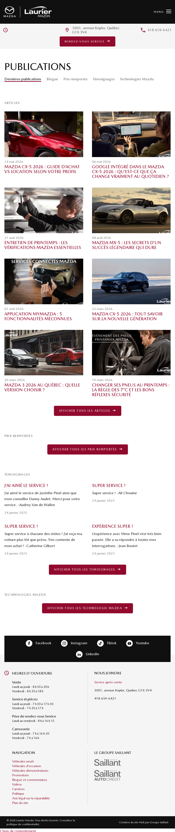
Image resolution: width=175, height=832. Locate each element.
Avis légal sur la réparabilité (31, 796)
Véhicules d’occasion (26, 764)
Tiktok (106, 642)
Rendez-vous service (88, 41)
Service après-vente (108, 680)
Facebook (38, 642)
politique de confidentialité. (23, 822)
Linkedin (87, 652)
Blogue (52, 79)
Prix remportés (75, 79)
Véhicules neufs (23, 760)
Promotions (20, 773)
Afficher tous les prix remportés (87, 449)
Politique (18, 792)
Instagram (74, 642)
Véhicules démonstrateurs (30, 769)
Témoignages (104, 79)
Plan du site (20, 801)
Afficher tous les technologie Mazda (87, 607)
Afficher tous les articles (87, 411)
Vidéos (17, 783)
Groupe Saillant (159, 820)
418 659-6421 (159, 31)
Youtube (137, 642)
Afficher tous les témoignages (87, 569)
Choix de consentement (18, 829)
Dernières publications (22, 79)
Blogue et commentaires (29, 778)
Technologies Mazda (137, 79)
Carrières (18, 787)
